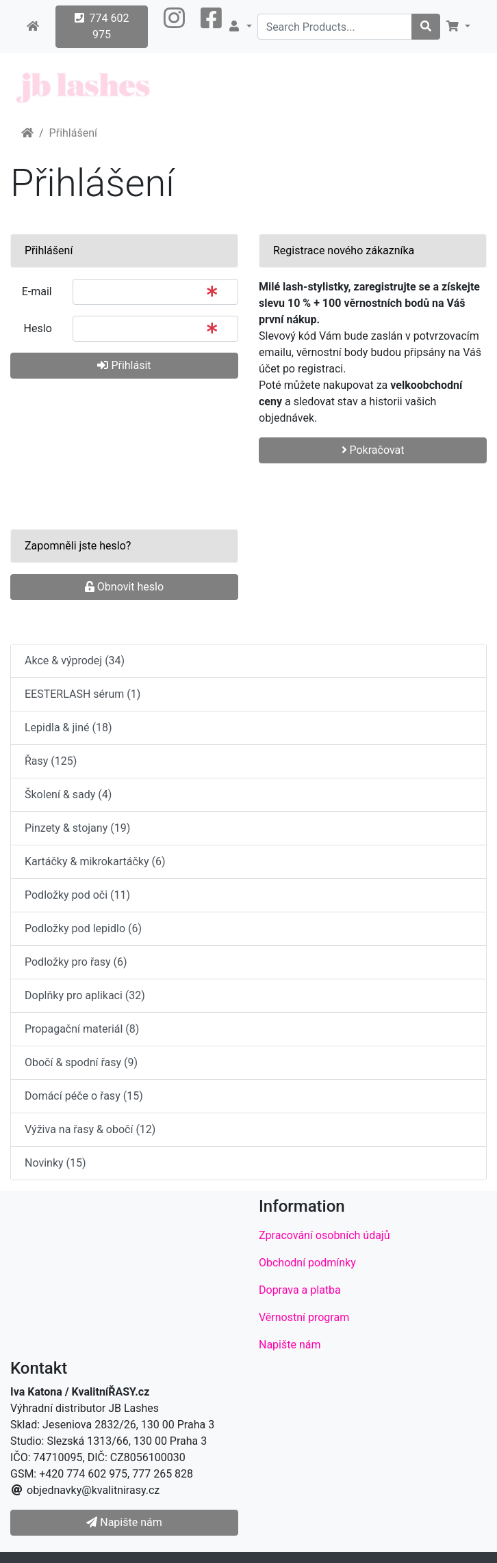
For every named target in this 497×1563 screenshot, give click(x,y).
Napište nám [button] (124, 1522)
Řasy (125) (51, 761)
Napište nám (290, 1344)
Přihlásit (124, 365)
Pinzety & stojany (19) (77, 827)
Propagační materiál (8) (82, 1028)
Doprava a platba (300, 1289)
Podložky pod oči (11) (77, 894)
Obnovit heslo (124, 586)
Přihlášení (73, 132)
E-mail (37, 291)
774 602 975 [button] (102, 26)
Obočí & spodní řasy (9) (81, 1062)
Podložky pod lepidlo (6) (83, 928)
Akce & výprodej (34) (75, 660)
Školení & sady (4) (68, 794)
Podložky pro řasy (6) (76, 961)
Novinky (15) (55, 1162)
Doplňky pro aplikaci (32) (85, 995)
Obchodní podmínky (307, 1262)
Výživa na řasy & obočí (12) (90, 1129)
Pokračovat (373, 450)
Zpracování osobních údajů (324, 1235)
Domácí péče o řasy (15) (84, 1095)
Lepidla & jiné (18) (68, 727)
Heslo (38, 328)
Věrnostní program (304, 1317)
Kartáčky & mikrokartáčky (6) (95, 861)
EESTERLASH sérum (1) (82, 694)
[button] (174, 26)
